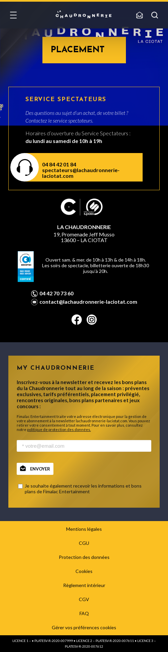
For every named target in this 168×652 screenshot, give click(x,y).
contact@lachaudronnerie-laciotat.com (88, 302)
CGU (84, 543)
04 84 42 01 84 (59, 164)
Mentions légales (84, 529)
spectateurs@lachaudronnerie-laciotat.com (81, 172)
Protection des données (84, 557)
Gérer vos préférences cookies (84, 627)
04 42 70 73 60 (56, 293)
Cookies (84, 571)
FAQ (84, 613)
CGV (84, 599)
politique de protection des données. (59, 429)
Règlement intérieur (84, 585)
